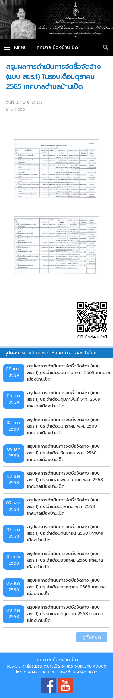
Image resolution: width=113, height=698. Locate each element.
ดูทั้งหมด (91, 637)
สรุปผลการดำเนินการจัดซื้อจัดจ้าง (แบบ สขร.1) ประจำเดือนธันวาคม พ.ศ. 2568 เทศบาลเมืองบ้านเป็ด (63, 453)
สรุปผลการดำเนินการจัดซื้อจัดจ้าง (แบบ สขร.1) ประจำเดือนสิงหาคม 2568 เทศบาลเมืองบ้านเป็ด (65, 560)
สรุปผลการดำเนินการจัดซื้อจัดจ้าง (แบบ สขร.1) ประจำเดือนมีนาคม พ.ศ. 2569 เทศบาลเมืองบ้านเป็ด (68, 372)
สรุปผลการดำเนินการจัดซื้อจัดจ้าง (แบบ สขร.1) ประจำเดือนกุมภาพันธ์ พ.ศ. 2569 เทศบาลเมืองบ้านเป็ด (63, 399)
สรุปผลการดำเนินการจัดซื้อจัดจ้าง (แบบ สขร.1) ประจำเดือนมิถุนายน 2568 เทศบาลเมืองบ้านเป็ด (65, 613)
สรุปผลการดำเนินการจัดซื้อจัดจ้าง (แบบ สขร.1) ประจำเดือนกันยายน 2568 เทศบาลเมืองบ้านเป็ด (65, 533)
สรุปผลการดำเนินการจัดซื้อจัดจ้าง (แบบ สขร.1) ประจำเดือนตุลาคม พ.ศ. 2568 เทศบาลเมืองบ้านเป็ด (63, 506)
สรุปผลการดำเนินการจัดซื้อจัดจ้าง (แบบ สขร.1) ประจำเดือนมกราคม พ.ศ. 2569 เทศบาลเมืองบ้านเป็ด (63, 426)
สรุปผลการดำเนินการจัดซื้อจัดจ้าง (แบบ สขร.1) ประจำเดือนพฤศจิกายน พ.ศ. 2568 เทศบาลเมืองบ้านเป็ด (65, 479)
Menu (15, 47)
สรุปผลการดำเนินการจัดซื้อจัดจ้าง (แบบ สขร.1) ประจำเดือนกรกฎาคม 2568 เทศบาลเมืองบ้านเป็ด (66, 587)
